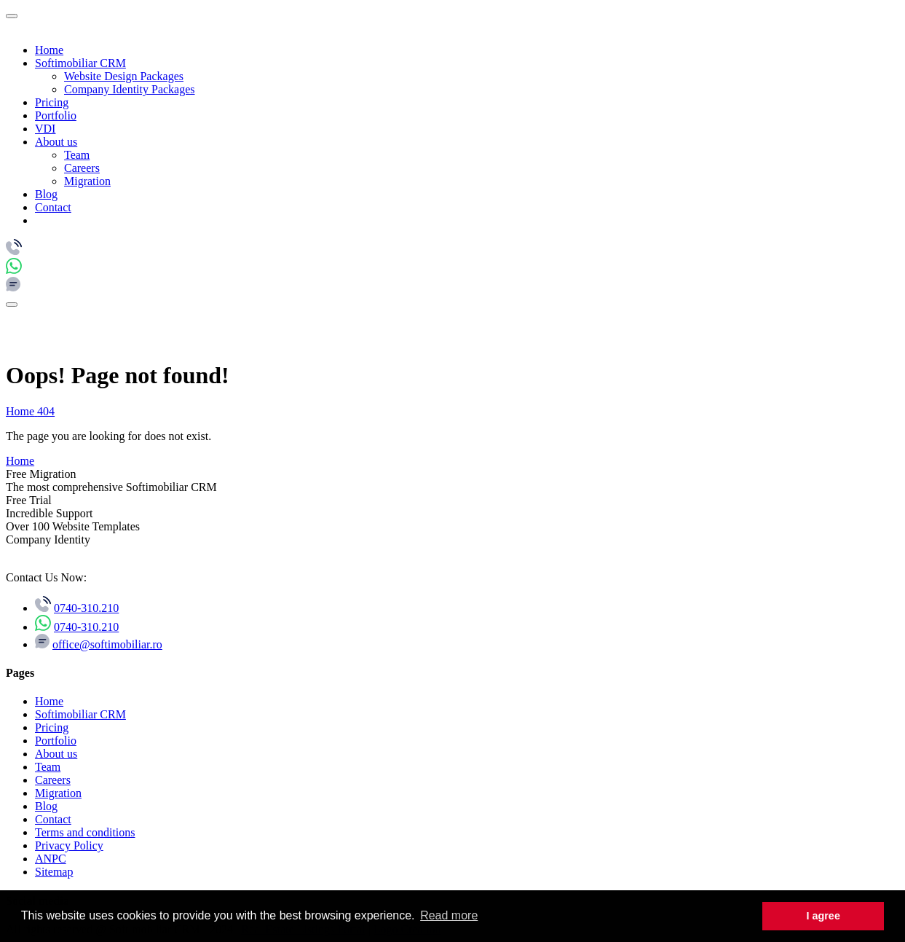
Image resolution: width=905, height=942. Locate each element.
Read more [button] (449, 915)
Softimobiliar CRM (80, 63)
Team (77, 155)
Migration (87, 181)
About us (56, 142)
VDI (45, 128)
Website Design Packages (123, 76)
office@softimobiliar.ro (107, 644)
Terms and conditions (85, 832)
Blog (46, 194)
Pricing (51, 102)
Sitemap (54, 872)
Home (49, 50)
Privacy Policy (69, 845)
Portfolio (55, 115)
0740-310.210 (86, 608)
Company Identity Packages (129, 89)
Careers (82, 168)
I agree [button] (822, 916)
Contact (53, 207)
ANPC (50, 858)
